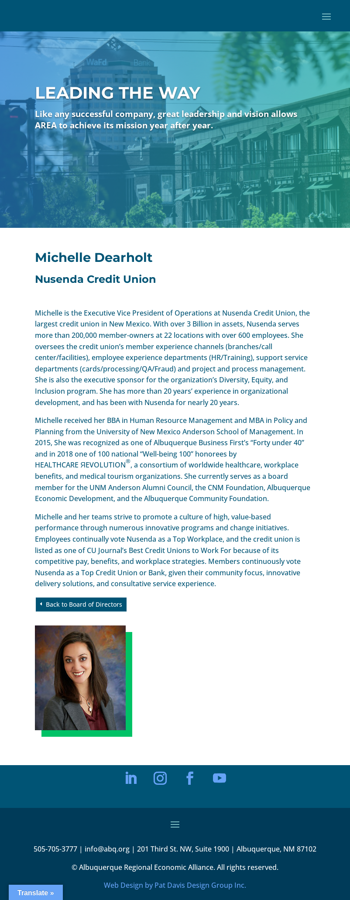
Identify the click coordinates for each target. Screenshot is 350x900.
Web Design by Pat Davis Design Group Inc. (175, 885)
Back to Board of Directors (84, 604)
